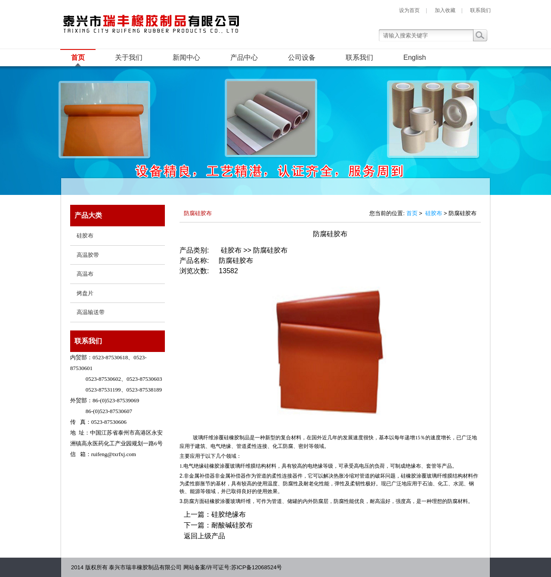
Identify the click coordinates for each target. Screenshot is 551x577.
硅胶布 (433, 213)
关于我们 (128, 57)
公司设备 (302, 57)
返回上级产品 (204, 536)
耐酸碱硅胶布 (232, 525)
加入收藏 (445, 10)
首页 (78, 57)
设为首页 (409, 10)
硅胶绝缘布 (228, 514)
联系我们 (480, 10)
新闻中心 (186, 57)
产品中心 (244, 57)
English (414, 57)
